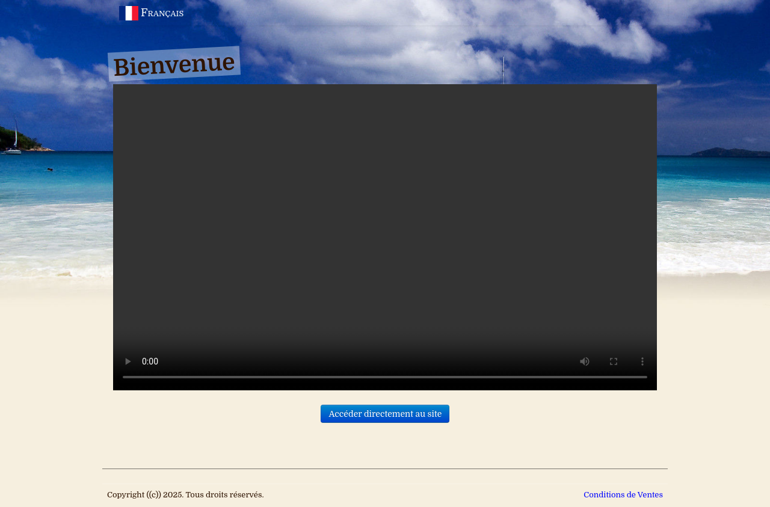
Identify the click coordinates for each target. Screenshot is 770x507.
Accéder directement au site (385, 414)
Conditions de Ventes (623, 494)
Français (152, 13)
